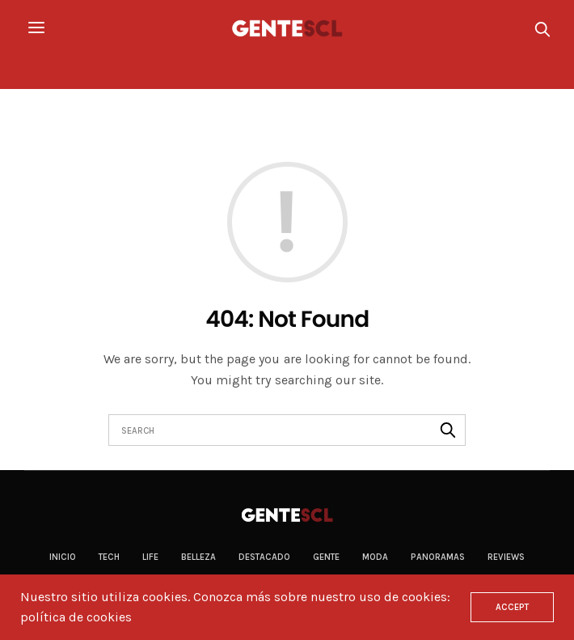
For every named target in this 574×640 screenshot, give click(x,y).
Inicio (62, 557)
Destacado (264, 557)
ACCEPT (512, 607)
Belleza (198, 557)
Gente (326, 557)
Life (150, 557)
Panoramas (438, 557)
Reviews (506, 557)
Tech (109, 557)
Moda (375, 557)
